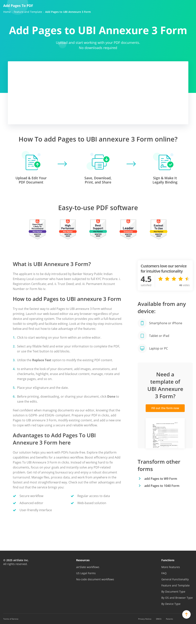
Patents (169, 618)
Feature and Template (175, 585)
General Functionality (175, 579)
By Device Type (170, 604)
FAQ (164, 573)
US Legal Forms (86, 573)
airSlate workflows (87, 567)
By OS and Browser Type (177, 597)
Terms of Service (10, 618)
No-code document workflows (95, 579)
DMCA (158, 618)
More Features (170, 567)
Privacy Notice (144, 618)
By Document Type (173, 591)
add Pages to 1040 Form (161, 486)
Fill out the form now (165, 408)
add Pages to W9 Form (160, 479)
